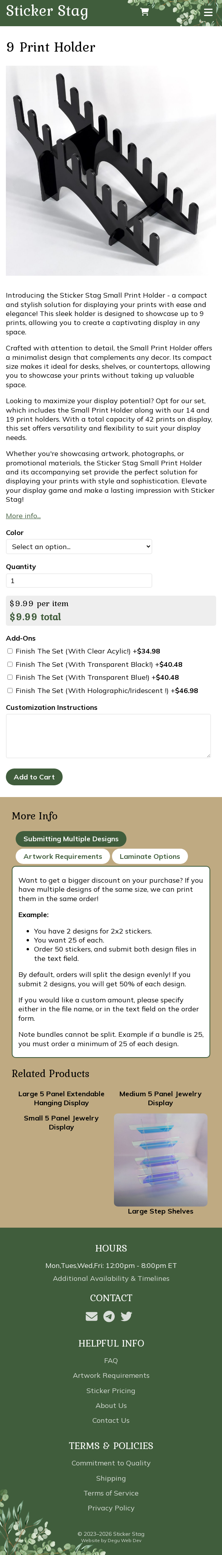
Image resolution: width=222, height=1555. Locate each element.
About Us (111, 1405)
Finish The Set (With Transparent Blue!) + (93, 677)
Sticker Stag (47, 11)
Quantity (21, 566)
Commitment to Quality (111, 1462)
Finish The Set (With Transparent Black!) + (94, 664)
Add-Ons (21, 638)
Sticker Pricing (111, 1390)
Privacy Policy (111, 1507)
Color (15, 532)
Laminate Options (150, 856)
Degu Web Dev (124, 1540)
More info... (23, 515)
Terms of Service (111, 1493)
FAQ (111, 1360)
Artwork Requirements (62, 856)
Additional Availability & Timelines (111, 1278)
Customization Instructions (51, 707)
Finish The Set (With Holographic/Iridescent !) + (102, 690)
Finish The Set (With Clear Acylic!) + (83, 650)
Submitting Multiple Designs (71, 838)
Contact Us (111, 1420)
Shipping (111, 1478)
